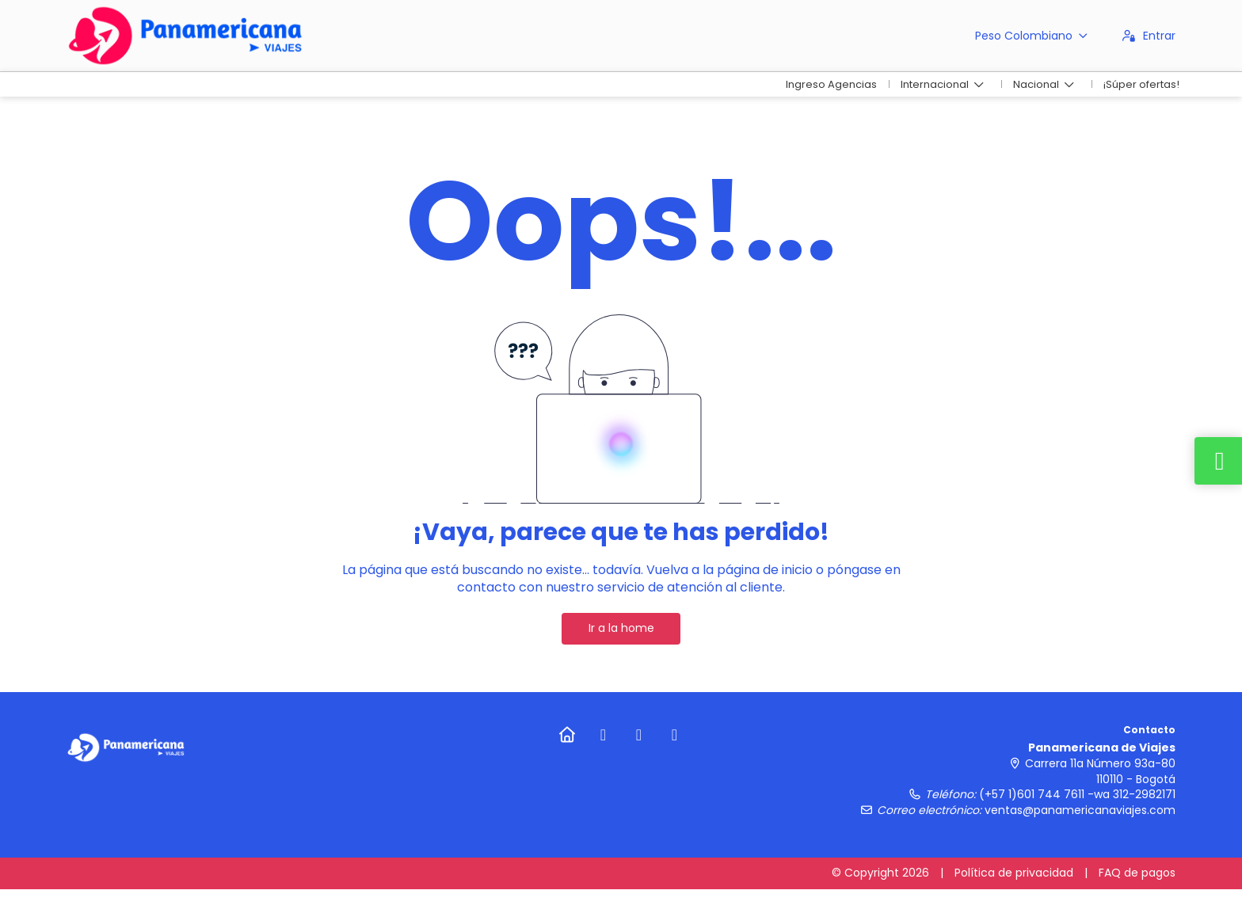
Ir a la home (621, 628)
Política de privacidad (1013, 873)
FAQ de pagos (1137, 873)
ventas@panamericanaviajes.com (1080, 810)
